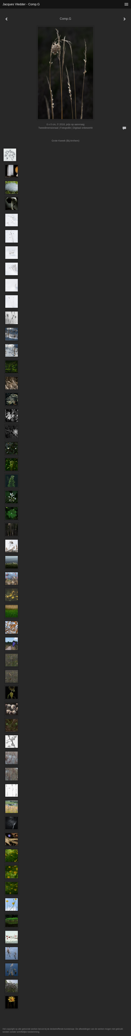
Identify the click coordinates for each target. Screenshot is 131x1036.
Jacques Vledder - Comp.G (21, 4)
